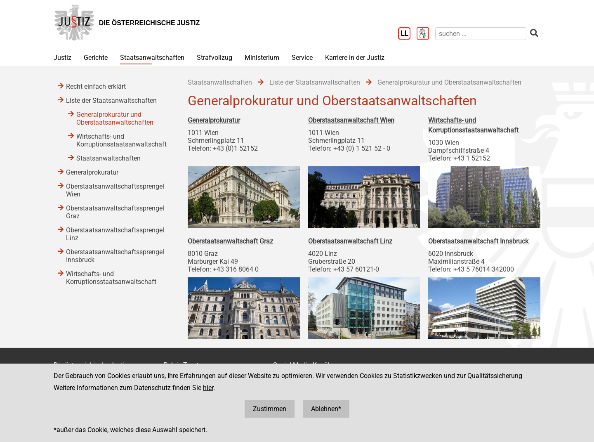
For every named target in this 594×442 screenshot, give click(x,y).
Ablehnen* (326, 409)
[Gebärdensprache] (426, 34)
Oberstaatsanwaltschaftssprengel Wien (115, 190)
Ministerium (262, 57)
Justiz (62, 57)
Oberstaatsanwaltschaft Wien (351, 120)
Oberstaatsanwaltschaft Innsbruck (478, 241)
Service (302, 57)
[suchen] (480, 33)
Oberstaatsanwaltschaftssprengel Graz (115, 212)
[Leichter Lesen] (407, 34)
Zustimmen (269, 409)
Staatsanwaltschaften (152, 57)
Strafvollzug (214, 57)
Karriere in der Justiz (354, 57)
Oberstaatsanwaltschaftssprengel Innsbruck (115, 256)
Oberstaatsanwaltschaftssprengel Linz (115, 234)
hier (208, 388)
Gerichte (96, 57)
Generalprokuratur (214, 120)
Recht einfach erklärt (96, 86)
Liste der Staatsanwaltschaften (111, 100)
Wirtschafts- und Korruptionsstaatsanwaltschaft (121, 140)
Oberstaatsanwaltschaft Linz (350, 241)
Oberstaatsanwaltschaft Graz (230, 241)
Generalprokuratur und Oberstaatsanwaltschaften (114, 118)
